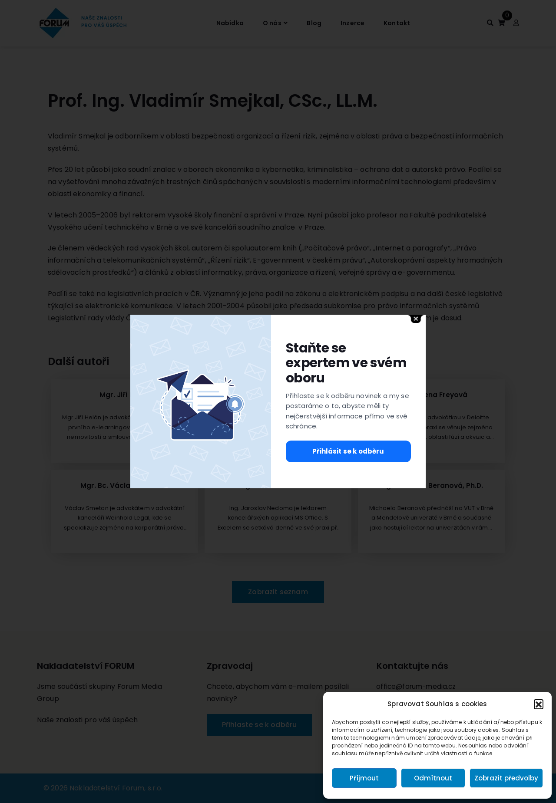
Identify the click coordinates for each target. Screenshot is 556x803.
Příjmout (364, 778)
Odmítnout (433, 778)
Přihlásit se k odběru (348, 451)
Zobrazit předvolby (506, 778)
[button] (538, 704)
